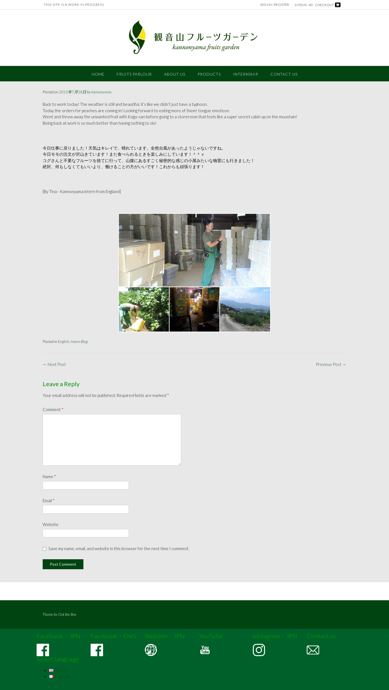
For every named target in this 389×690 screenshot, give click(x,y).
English (63, 341)
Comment (53, 409)
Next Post (54, 364)
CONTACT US (284, 74)
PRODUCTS (209, 74)
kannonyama (101, 91)
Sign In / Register (274, 4)
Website (50, 524)
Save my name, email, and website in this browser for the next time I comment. (118, 548)
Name (49, 476)
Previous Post (331, 364)
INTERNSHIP (245, 74)
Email (49, 500)
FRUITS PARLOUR (134, 74)
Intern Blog (79, 341)
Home (98, 74)
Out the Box (67, 614)
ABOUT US (174, 74)
